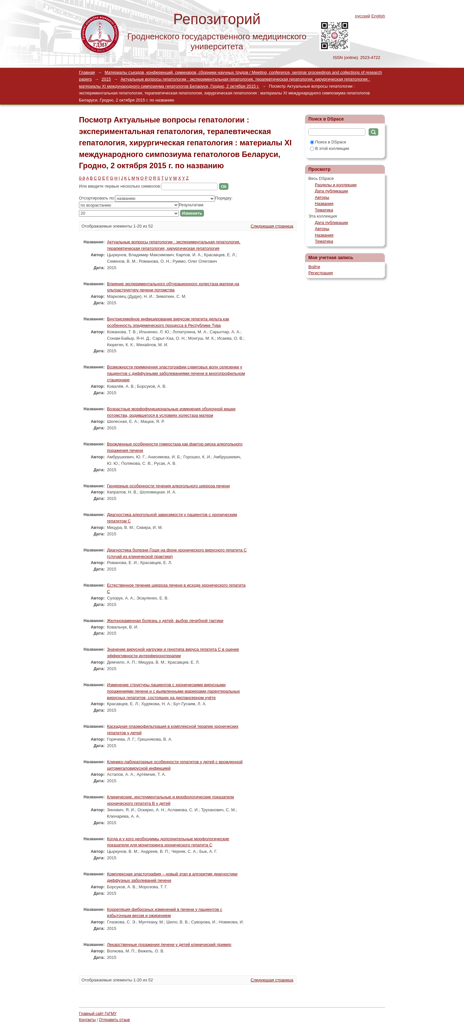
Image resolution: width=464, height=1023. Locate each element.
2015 (106, 79)
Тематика (324, 210)
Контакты (87, 1020)
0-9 (82, 178)
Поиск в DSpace (328, 142)
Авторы (322, 197)
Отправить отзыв (114, 1020)
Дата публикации (331, 191)
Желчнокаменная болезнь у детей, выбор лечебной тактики (165, 620)
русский (362, 16)
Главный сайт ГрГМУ (97, 1013)
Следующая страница (272, 226)
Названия (324, 203)
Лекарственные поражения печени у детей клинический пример (169, 944)
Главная (87, 72)
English (378, 16)
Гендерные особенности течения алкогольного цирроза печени (168, 485)
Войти (314, 266)
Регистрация (320, 272)
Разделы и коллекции (336, 184)
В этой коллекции (329, 148)
